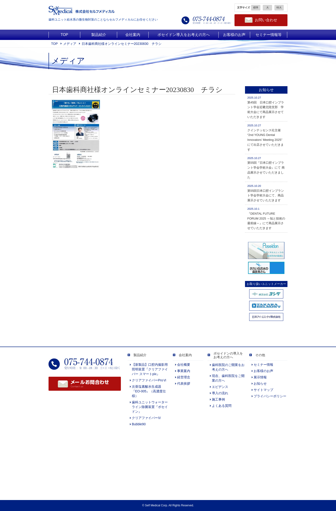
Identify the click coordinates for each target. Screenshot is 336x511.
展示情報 (260, 377)
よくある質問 (221, 406)
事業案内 (183, 371)
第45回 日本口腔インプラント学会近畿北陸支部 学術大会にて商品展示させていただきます (265, 107)
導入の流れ (220, 393)
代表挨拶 (183, 383)
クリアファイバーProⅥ (149, 380)
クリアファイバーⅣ (146, 418)
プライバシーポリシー (270, 396)
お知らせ (260, 383)
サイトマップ (263, 390)
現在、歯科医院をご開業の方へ (228, 378)
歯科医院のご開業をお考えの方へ (228, 367)
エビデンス (220, 387)
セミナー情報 (263, 364)
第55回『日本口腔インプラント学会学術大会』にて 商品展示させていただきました (266, 167)
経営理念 (183, 377)
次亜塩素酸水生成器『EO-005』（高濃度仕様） (149, 391)
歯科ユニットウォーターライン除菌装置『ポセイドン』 (150, 406)
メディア (69, 44)
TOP (54, 44)
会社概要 (183, 364)
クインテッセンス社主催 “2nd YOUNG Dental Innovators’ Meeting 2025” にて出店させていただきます (265, 137)
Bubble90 (139, 424)
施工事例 (218, 399)
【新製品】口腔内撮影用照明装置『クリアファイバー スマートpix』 (150, 369)
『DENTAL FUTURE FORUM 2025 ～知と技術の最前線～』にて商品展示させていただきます (266, 218)
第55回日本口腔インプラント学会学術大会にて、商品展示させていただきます (265, 193)
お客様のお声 (263, 371)
